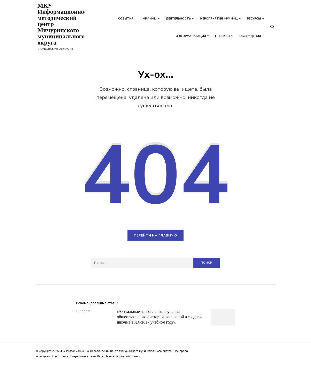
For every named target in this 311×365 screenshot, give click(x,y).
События (125, 19)
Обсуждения (250, 36)
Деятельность (178, 19)
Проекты (222, 36)
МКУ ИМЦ (150, 19)
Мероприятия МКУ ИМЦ (219, 19)
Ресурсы (254, 19)
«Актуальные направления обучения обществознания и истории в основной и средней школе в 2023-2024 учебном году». (159, 317)
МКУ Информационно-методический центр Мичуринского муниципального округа (116, 351)
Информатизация (191, 36)
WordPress (132, 356)
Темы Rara (96, 356)
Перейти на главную (155, 235)
